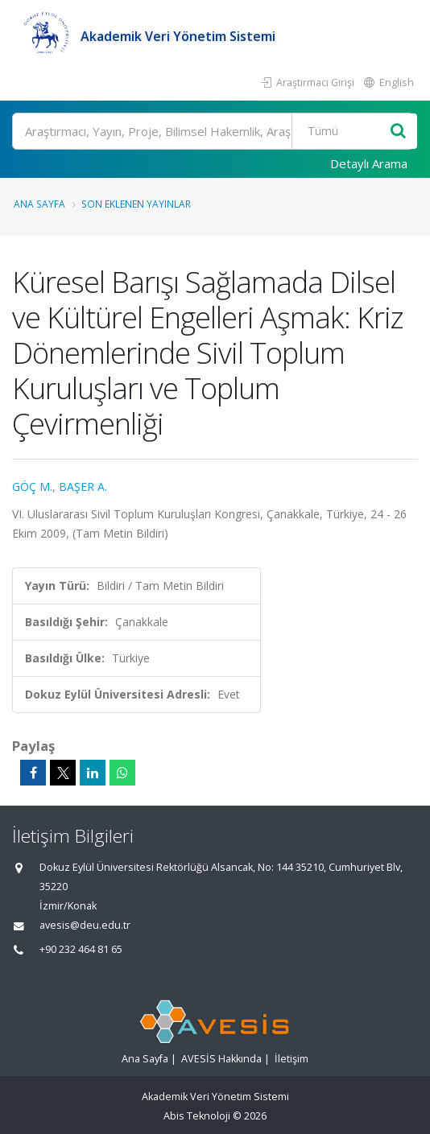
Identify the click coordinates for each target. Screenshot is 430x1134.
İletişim (291, 1059)
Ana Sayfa (39, 203)
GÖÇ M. (32, 486)
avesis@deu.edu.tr (84, 925)
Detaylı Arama (368, 163)
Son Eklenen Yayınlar (136, 203)
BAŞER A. (83, 486)
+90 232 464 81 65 (80, 949)
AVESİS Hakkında (221, 1059)
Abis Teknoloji (196, 1116)
